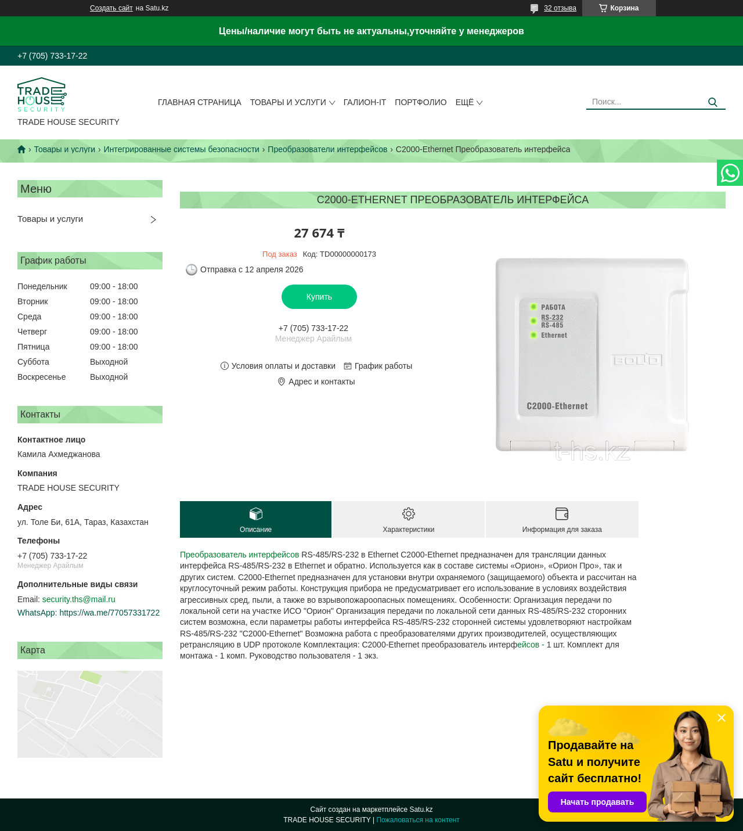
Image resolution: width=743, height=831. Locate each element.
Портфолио (420, 102)
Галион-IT (365, 102)
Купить (319, 296)
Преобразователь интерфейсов (239, 554)
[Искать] (712, 102)
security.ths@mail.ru (79, 599)
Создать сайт (111, 8)
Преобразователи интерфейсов (327, 149)
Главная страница (199, 102)
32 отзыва (560, 8)
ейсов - (531, 644)
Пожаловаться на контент (417, 820)
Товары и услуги (288, 102)
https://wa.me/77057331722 (109, 612)
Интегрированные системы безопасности (181, 149)
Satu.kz (420, 809)
